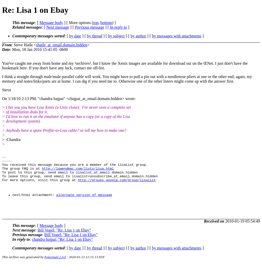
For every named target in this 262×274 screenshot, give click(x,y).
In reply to (118, 27)
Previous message (89, 27)
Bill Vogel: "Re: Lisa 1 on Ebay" (64, 241)
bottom (106, 22)
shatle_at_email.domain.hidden (61, 45)
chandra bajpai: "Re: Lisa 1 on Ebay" (62, 250)
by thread (94, 36)
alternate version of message (84, 202)
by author (138, 36)
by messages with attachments (176, 36)
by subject (116, 36)
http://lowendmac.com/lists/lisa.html (78, 171)
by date (75, 36)
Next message (57, 27)
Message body (51, 22)
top (95, 22)
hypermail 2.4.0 (55, 268)
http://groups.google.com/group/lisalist (117, 185)
